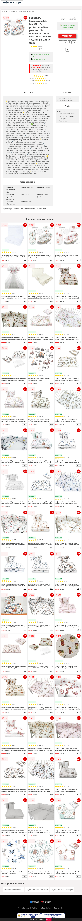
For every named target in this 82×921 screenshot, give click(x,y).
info (25, 260)
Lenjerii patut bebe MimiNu (26, 11)
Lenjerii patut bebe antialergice (62, 890)
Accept (48, 919)
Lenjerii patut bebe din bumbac (37, 890)
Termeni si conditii (24, 908)
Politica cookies (58, 908)
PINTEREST (46, 902)
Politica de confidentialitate (41, 908)
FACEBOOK (35, 902)
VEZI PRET (67, 35)
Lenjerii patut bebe (9, 11)
